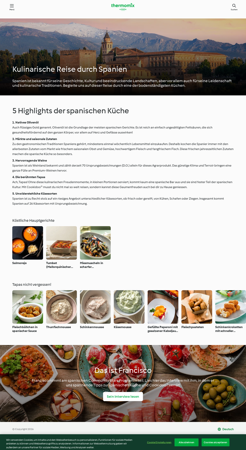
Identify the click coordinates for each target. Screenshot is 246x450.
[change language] (225, 429)
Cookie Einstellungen (159, 445)
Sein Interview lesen (123, 396)
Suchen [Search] (234, 9)
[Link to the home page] (123, 7)
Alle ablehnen (186, 445)
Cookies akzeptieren (215, 445)
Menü (12, 9)
